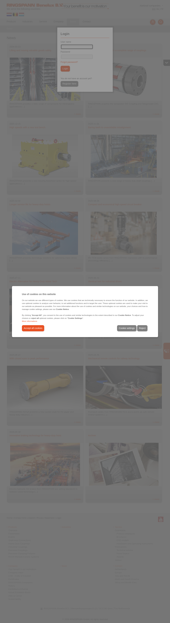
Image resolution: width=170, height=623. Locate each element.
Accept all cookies (33, 328)
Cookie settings (127, 328)
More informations (29, 321)
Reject (142, 328)
